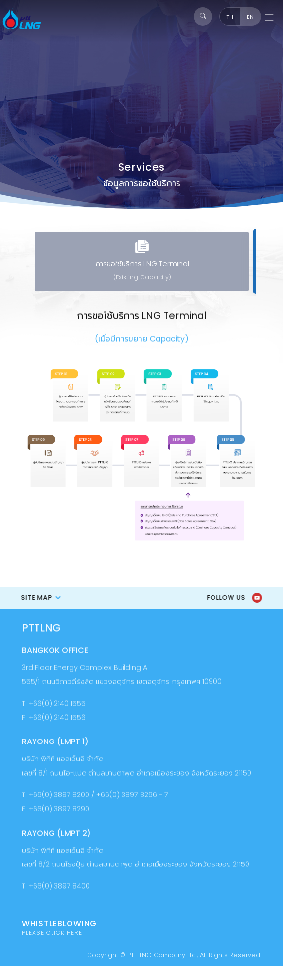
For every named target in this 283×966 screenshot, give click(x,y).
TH (230, 17)
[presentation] (16, 263)
